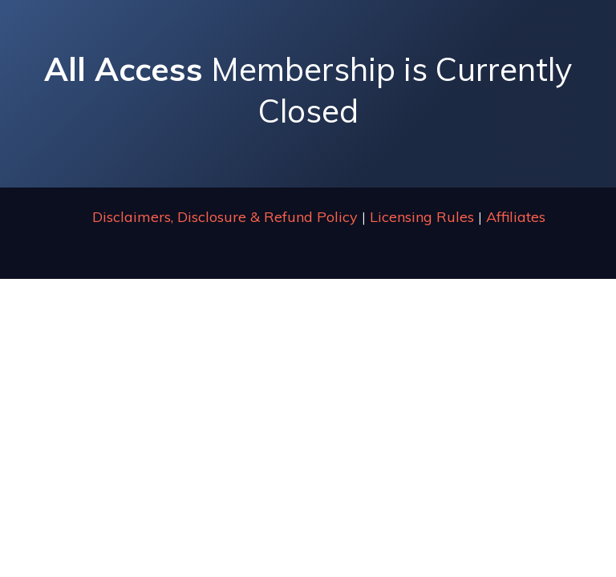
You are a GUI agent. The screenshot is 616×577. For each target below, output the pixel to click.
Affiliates (515, 217)
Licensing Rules (422, 217)
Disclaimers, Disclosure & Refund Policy (225, 217)
